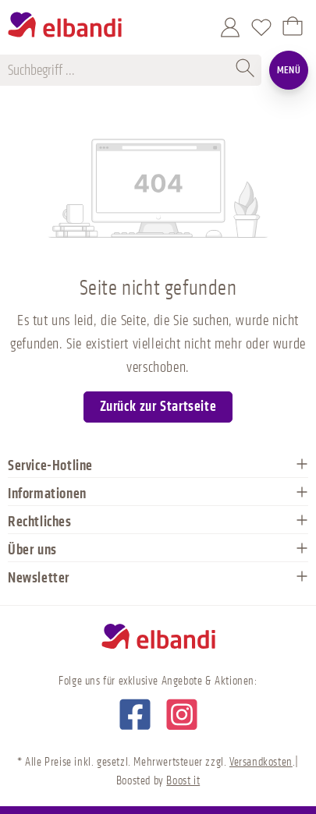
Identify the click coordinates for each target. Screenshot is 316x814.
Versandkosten (261, 762)
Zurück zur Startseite (158, 406)
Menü (289, 69)
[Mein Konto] (230, 27)
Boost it (183, 780)
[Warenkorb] (292, 27)
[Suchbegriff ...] (119, 70)
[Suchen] (245, 70)
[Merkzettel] (261, 27)
